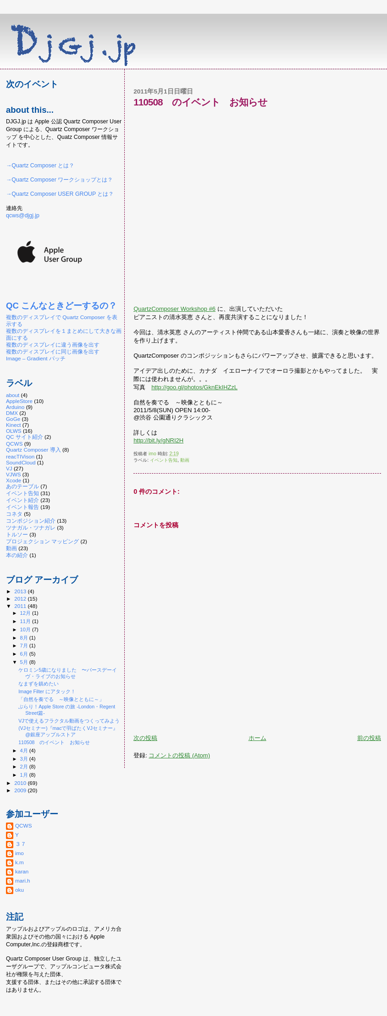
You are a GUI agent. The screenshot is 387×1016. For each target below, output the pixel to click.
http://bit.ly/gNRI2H (158, 440)
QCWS (14, 444)
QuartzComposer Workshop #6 (174, 308)
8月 (24, 638)
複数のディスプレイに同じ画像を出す (53, 351)
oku (19, 890)
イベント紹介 (22, 500)
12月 (26, 613)
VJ (9, 468)
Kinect (13, 425)
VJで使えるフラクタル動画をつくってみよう (69, 720)
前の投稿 (369, 737)
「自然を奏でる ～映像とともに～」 (61, 699)
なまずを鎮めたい (38, 683)
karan (21, 871)
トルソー (17, 534)
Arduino (15, 407)
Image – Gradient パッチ (36, 358)
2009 (21, 790)
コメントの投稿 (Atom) (179, 755)
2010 (21, 783)
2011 (21, 606)
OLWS (14, 431)
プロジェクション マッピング (42, 541)
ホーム (257, 737)
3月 (24, 759)
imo (19, 853)
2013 (21, 591)
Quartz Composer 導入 (33, 450)
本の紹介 (17, 555)
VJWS (13, 474)
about (12, 395)
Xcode (13, 480)
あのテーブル (22, 486)
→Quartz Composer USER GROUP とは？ (60, 194)
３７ (20, 844)
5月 (24, 662)
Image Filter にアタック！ (47, 691)
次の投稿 (145, 737)
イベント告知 (163, 460)
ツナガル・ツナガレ (30, 527)
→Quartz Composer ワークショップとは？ (59, 180)
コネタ (14, 514)
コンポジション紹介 (30, 521)
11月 (26, 621)
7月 (24, 645)
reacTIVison (20, 456)
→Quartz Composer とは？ (40, 165)
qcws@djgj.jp (22, 215)
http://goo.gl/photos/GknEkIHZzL (194, 387)
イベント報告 (22, 507)
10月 (26, 629)
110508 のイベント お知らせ (54, 742)
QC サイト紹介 (24, 437)
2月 (24, 766)
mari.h (22, 880)
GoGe (13, 419)
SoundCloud (21, 462)
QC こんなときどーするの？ (61, 305)
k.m (19, 862)
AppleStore (19, 401)
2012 (21, 599)
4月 (24, 750)
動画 (184, 460)
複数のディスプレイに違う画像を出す (53, 345)
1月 (24, 775)
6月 (24, 654)
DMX (12, 413)
